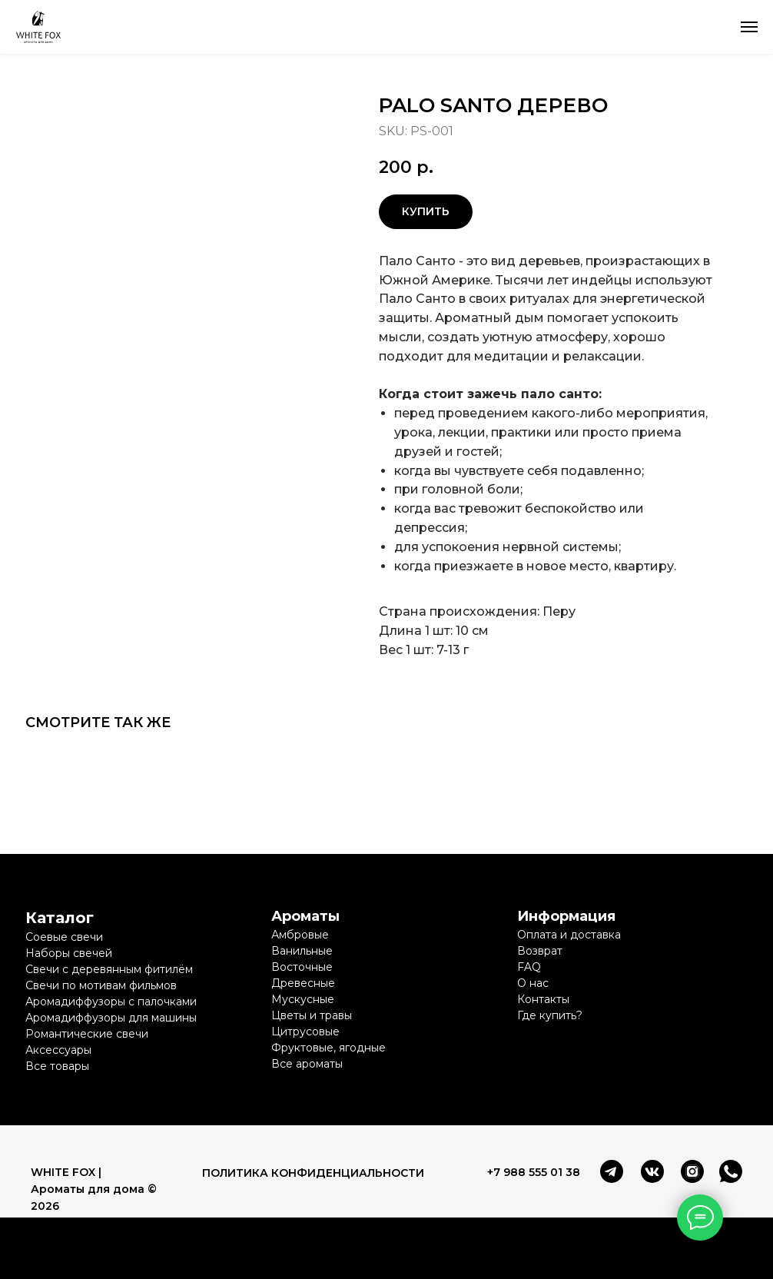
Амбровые (300, 935)
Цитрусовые (305, 1031)
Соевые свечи (64, 937)
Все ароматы (307, 1064)
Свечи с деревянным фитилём (109, 969)
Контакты (543, 999)
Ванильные (302, 951)
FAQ (529, 967)
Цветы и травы (311, 1015)
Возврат (539, 951)
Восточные (302, 967)
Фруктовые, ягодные (328, 1048)
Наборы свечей (68, 953)
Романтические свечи (86, 1034)
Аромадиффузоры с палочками (111, 1001)
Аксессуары (58, 1050)
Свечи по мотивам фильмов (101, 985)
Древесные (303, 983)
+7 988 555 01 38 (533, 1172)
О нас (533, 983)
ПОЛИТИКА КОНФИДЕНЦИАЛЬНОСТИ (313, 1173)
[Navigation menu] (749, 27)
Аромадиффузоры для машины (111, 1018)
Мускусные (302, 999)
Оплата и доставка (569, 935)
